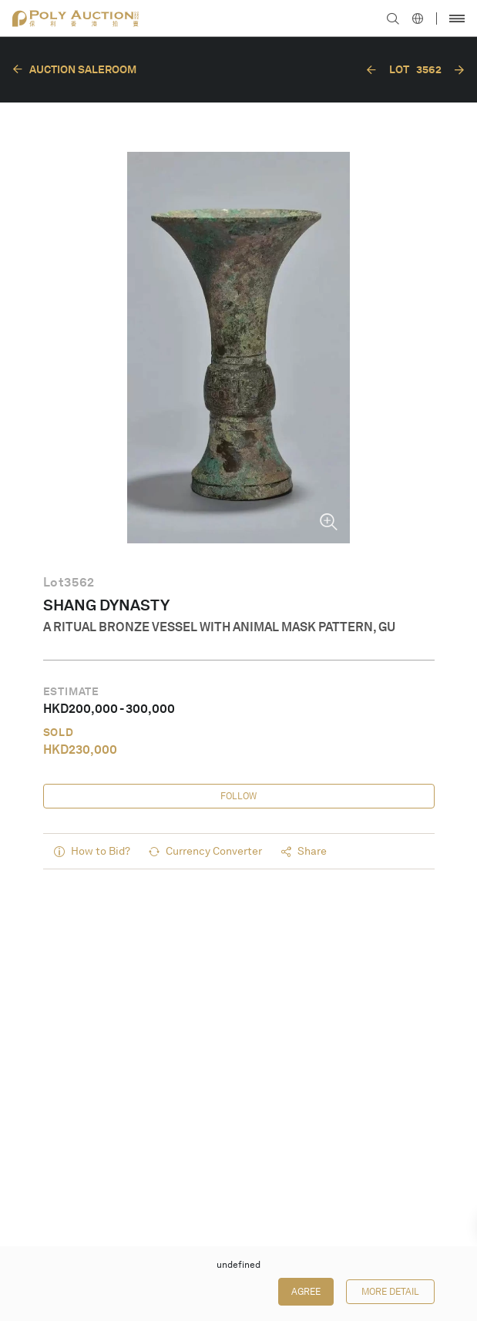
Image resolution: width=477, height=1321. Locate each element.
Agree (306, 1291)
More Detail (390, 1291)
